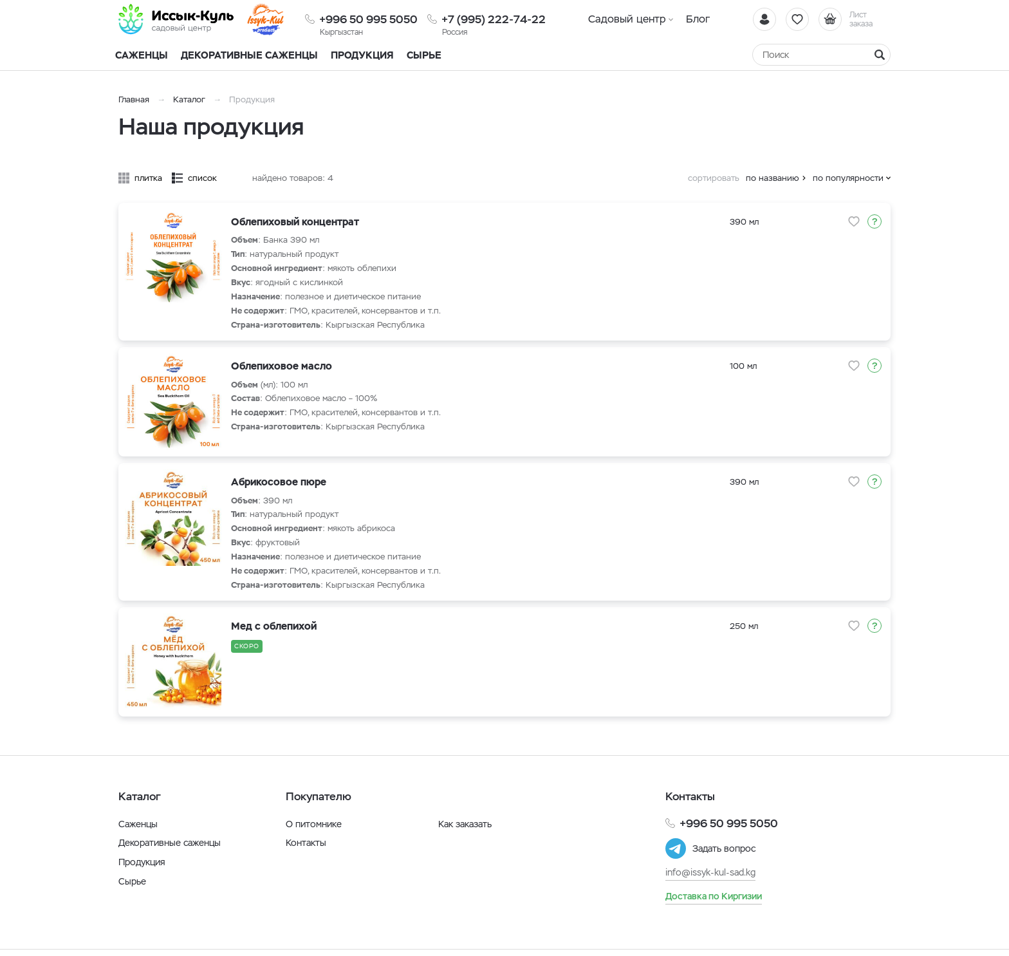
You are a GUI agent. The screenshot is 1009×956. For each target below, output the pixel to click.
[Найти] (880, 55)
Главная (133, 99)
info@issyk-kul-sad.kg (710, 872)
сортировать (713, 178)
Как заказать (465, 824)
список (202, 178)
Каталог (189, 99)
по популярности (848, 178)
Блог (698, 19)
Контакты (306, 842)
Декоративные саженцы (249, 55)
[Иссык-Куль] (176, 19)
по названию (772, 178)
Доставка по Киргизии (713, 896)
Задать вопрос (723, 848)
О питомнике (314, 824)
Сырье (132, 881)
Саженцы (138, 824)
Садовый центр (627, 19)
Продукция (362, 55)
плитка (148, 178)
